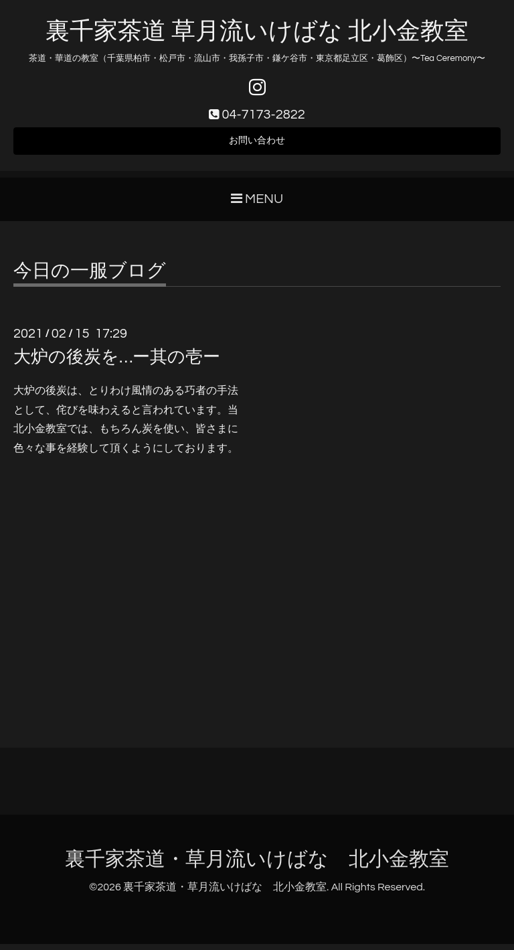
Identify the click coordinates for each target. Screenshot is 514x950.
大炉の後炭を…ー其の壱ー (116, 362)
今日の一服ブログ (89, 276)
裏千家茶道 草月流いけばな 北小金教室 (257, 31)
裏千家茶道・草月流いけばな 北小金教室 (257, 865)
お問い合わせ (257, 144)
